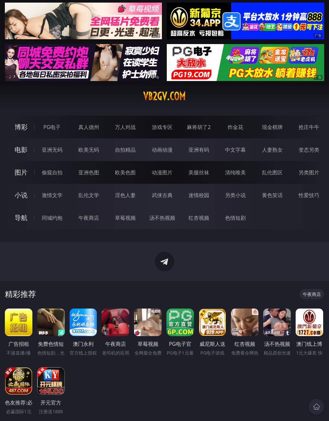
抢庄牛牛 (309, 127)
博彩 (21, 127)
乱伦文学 (88, 195)
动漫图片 (162, 172)
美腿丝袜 (198, 172)
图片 (21, 172)
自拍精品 (125, 149)
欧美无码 (88, 149)
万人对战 (125, 127)
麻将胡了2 (198, 127)
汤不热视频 (162, 217)
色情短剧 (235, 217)
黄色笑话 (272, 195)
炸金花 (235, 127)
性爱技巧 (309, 195)
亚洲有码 (198, 149)
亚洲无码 (52, 149)
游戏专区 (162, 127)
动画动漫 (162, 149)
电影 (21, 149)
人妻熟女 (272, 149)
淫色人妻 (125, 195)
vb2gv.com (164, 96)
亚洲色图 (88, 172)
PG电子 (52, 127)
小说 (21, 195)
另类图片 (309, 172)
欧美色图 (125, 172)
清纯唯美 (235, 172)
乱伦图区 (272, 172)
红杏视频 (198, 217)
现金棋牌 (272, 127)
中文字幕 (235, 149)
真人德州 (88, 127)
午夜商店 (88, 217)
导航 (21, 217)
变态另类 (309, 149)
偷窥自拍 (52, 172)
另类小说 (235, 195)
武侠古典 (162, 195)
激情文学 (52, 195)
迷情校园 (198, 195)
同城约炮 (52, 217)
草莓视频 (125, 217)
